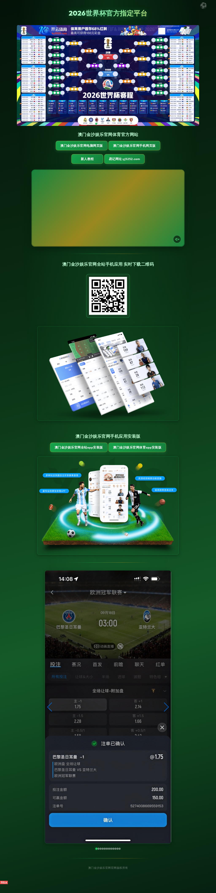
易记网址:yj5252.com (126, 163)
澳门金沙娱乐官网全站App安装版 (84, 454)
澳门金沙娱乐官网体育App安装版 (131, 454)
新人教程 (86, 163)
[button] (50, 716)
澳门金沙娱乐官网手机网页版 (132, 148)
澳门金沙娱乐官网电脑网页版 (84, 148)
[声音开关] (177, 244)
